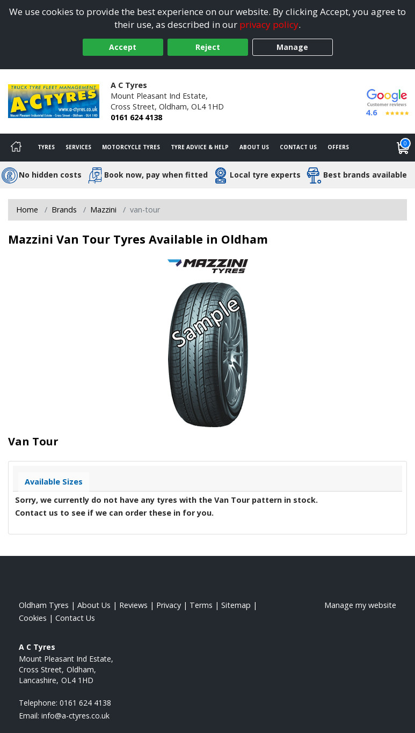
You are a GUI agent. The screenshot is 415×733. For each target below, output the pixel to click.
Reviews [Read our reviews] (133, 605)
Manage (292, 47)
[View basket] (403, 148)
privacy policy (268, 24)
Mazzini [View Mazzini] (103, 209)
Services (78, 147)
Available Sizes (54, 482)
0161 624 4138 (136, 117)
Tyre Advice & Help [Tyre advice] (200, 147)
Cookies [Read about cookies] (33, 618)
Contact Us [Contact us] (298, 147)
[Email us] (75, 715)
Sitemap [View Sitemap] (236, 605)
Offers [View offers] (338, 147)
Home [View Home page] (27, 209)
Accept (122, 47)
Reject (207, 47)
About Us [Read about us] (94, 605)
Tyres (46, 147)
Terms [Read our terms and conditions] (201, 605)
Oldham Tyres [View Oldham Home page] (44, 605)
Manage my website (360, 605)
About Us (254, 147)
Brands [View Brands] (64, 209)
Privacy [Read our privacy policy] (168, 605)
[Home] (16, 148)
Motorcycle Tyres (131, 147)
